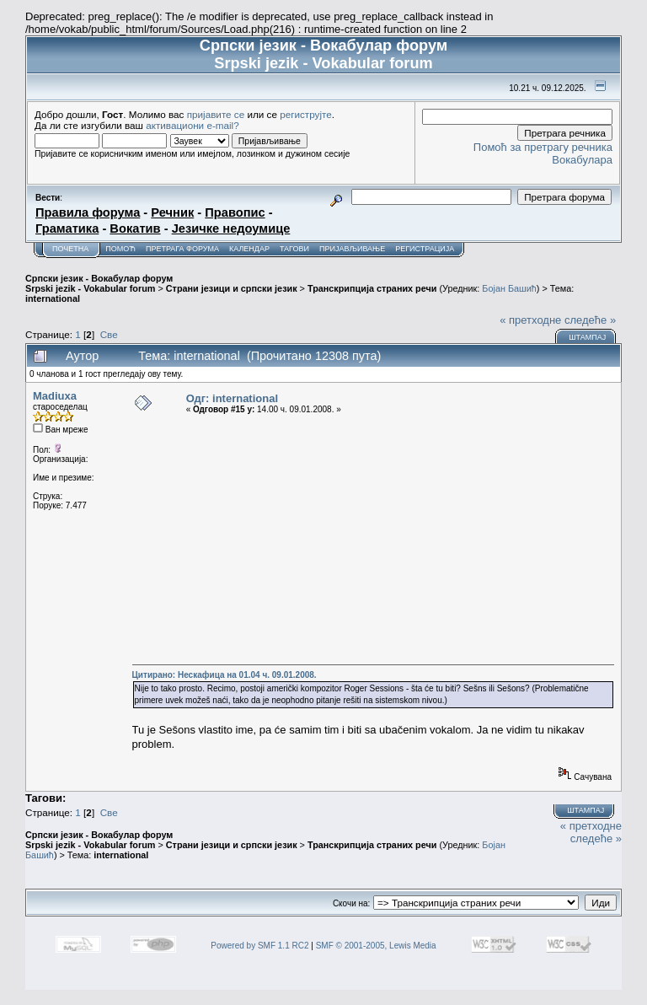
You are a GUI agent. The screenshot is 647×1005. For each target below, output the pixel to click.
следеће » (590, 320)
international (52, 298)
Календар (249, 249)
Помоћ (120, 249)
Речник (172, 212)
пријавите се (216, 114)
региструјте (306, 114)
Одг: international (232, 398)
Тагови (294, 249)
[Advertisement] (373, 540)
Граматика (67, 228)
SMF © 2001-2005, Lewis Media (376, 945)
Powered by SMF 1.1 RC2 (259, 945)
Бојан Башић (509, 288)
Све (109, 334)
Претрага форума (182, 249)
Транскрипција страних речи (371, 288)
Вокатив (135, 228)
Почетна (70, 249)
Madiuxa (55, 396)
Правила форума (87, 212)
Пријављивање (352, 249)
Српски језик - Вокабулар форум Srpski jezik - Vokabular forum (99, 283)
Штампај (587, 337)
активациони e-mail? (192, 125)
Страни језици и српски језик (231, 288)
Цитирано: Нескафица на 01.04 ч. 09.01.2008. (224, 675)
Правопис (235, 212)
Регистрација (424, 249)
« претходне (530, 320)
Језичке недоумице (231, 228)
